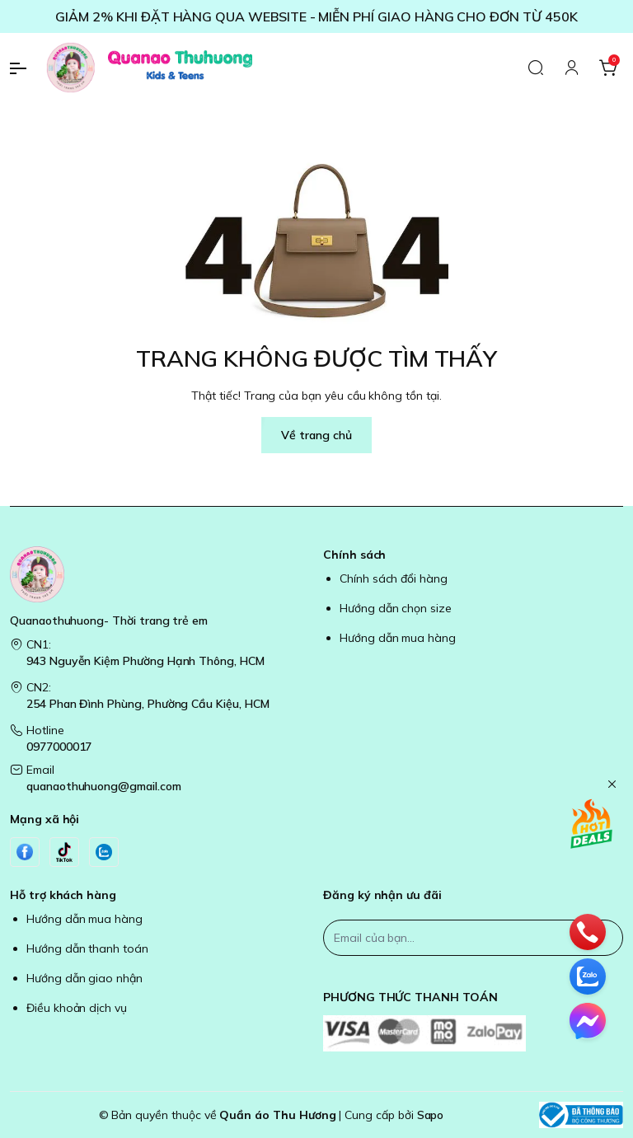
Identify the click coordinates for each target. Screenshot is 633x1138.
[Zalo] (104, 852)
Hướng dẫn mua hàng (398, 637)
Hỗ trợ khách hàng (63, 894)
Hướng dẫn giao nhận (84, 978)
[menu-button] (25, 68)
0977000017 (58, 746)
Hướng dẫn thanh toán (87, 948)
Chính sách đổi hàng (394, 578)
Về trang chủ (316, 435)
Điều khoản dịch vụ (76, 1007)
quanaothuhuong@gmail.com (103, 786)
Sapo (430, 1115)
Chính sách (354, 554)
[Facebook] (25, 852)
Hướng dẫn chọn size (396, 608)
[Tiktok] (64, 852)
